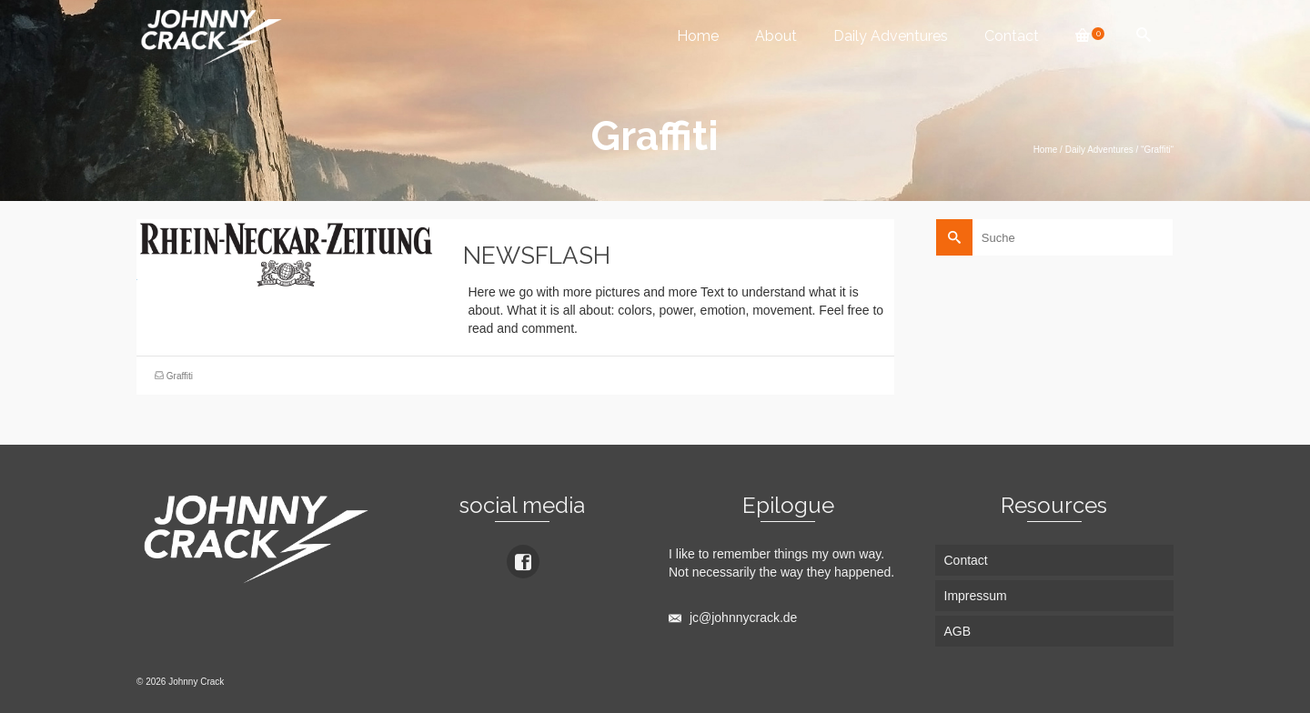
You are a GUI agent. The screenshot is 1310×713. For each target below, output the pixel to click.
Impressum (975, 595)
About (776, 36)
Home (698, 36)
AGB (958, 631)
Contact (1011, 36)
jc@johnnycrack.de (733, 617)
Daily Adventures (890, 36)
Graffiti (179, 376)
